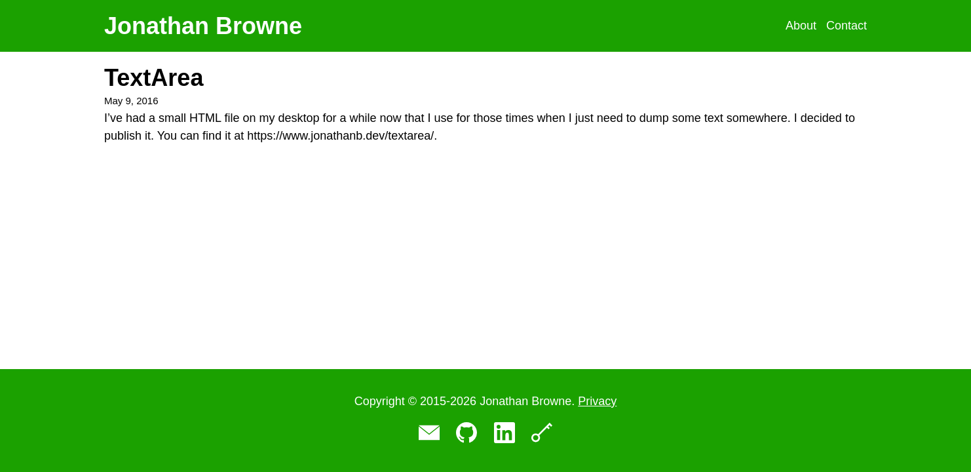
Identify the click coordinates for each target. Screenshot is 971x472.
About (801, 25)
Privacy (597, 401)
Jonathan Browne (203, 25)
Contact (846, 25)
